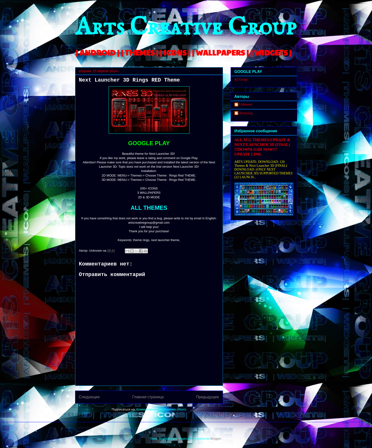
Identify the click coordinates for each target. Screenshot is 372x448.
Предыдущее (207, 397)
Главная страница (148, 397)
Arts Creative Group (185, 27)
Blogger (216, 438)
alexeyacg (246, 113)
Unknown (245, 104)
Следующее (89, 397)
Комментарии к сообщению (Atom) (161, 409)
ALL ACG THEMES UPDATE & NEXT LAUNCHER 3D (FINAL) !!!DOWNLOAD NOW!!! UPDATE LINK (262, 147)
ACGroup (241, 79)
